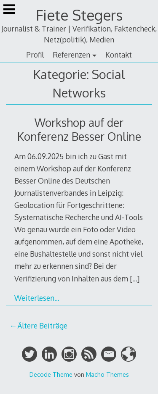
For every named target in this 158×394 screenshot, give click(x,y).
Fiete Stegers (79, 15)
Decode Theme (50, 374)
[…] (134, 278)
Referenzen (71, 54)
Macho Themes (107, 374)
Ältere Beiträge (42, 325)
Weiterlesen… (36, 297)
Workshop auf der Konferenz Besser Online (79, 129)
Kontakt (118, 54)
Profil (35, 54)
